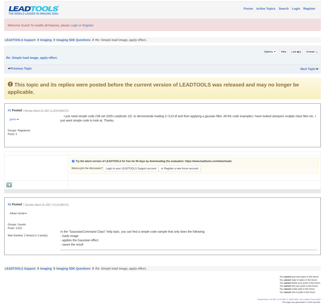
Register (309, 8)
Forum (249, 8)
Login (296, 8)
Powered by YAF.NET (267, 299)
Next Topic (308, 69)
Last (296, 51)
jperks (13, 119)
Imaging (46, 40)
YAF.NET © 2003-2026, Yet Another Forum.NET (299, 299)
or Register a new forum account (179, 168)
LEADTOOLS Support (20, 40)
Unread (311, 51)
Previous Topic (21, 68)
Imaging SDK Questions (73, 40)
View (283, 51)
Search (284, 8)
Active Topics (266, 8)
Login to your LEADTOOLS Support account (131, 168)
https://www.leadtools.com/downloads (208, 161)
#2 (9, 204)
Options (270, 51)
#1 (9, 110)
